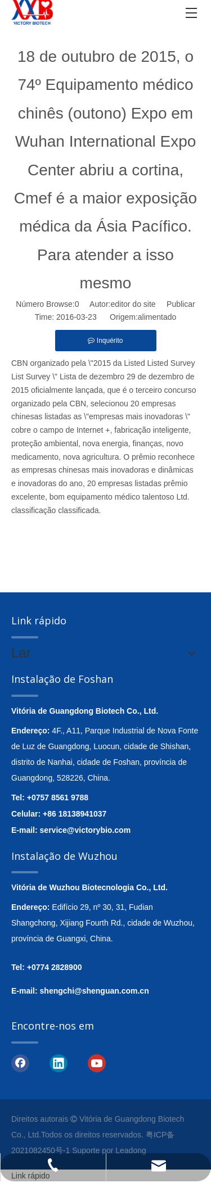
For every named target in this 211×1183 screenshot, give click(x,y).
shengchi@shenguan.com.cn (94, 990)
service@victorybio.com (85, 830)
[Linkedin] (59, 1063)
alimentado (157, 316)
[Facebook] (20, 1063)
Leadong (130, 1150)
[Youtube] (97, 1063)
